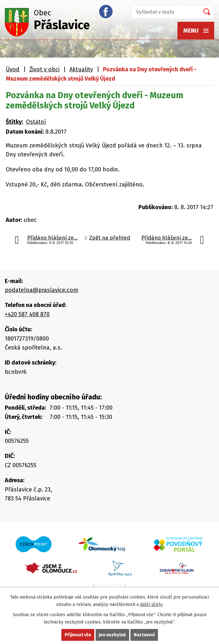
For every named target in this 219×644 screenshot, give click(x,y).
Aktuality (81, 69)
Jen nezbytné (112, 635)
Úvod (13, 69)
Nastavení (144, 635)
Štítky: (14, 121)
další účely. (151, 604)
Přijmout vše (78, 635)
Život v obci (44, 69)
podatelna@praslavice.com (41, 290)
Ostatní (36, 121)
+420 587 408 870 (27, 314)
